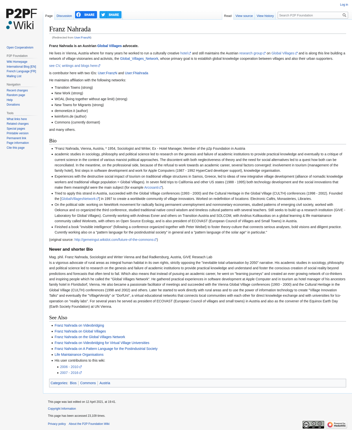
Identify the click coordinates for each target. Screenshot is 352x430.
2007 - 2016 (69, 373)
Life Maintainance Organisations (79, 354)
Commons (88, 383)
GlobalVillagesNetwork (78, 199)
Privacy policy (57, 424)
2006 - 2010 (69, 367)
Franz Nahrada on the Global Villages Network (90, 337)
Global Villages (109, 46)
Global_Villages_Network (139, 59)
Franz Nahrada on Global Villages (80, 331)
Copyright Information (62, 408)
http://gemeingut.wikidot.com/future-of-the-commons (114, 240)
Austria (104, 383)
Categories (59, 383)
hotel (184, 53)
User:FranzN (82, 37)
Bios (73, 383)
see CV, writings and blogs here (73, 66)
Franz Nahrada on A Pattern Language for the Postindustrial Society (106, 349)
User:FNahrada (136, 73)
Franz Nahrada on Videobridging (79, 325)
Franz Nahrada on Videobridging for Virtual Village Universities (102, 343)
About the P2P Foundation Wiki (89, 424)
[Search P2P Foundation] (313, 15)
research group (250, 53)
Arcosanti (151, 187)
